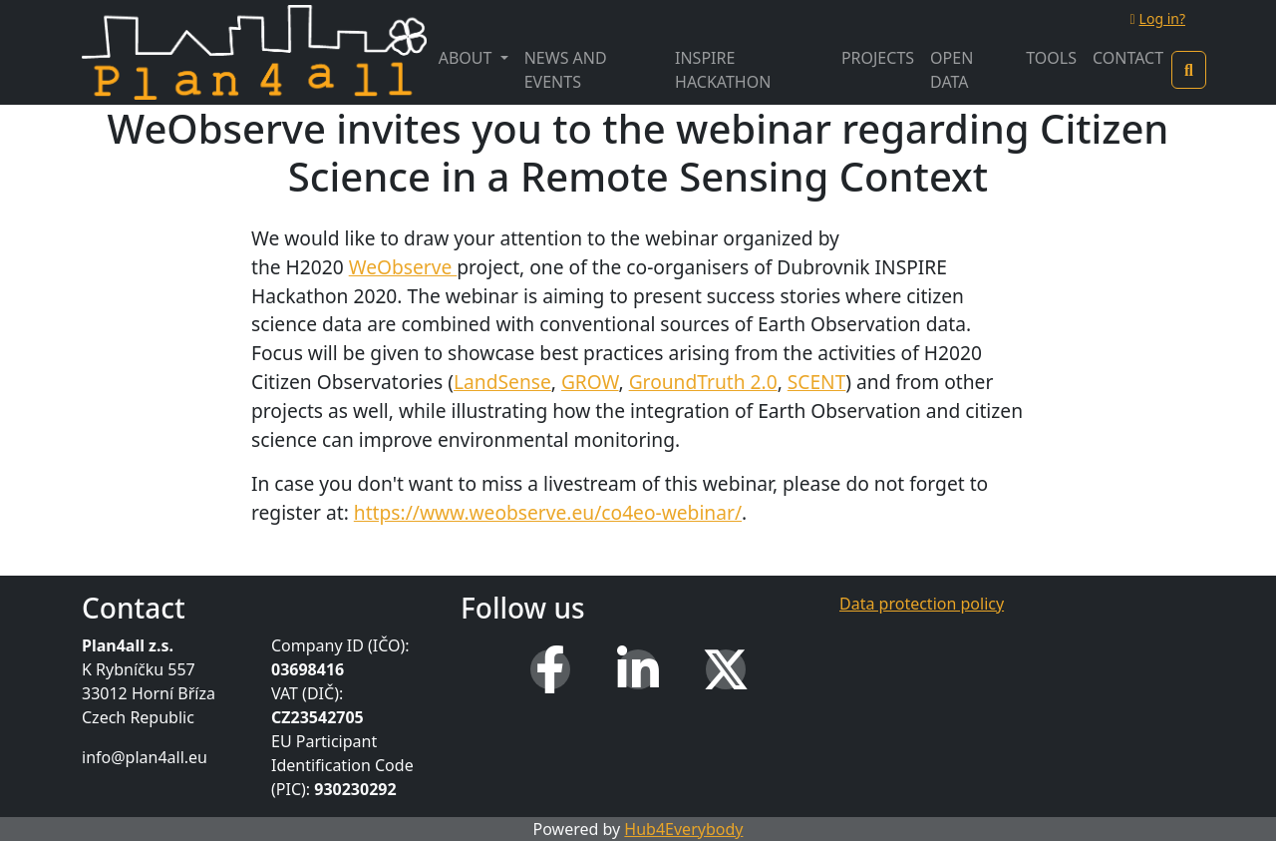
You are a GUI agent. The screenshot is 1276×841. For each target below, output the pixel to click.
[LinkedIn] (638, 669)
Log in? (1157, 18)
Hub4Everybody (683, 829)
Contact (1128, 58)
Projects (877, 58)
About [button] (467, 58)
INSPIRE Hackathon (723, 70)
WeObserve (403, 266)
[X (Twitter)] (726, 669)
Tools (1051, 58)
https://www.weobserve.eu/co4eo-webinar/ (548, 512)
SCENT (817, 381)
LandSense (502, 381)
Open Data (951, 70)
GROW (590, 381)
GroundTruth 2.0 (703, 381)
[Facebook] (550, 669)
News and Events (565, 70)
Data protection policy (921, 604)
